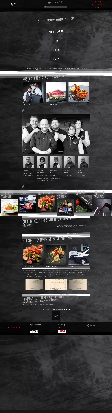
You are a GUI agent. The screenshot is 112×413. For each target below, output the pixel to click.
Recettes (56, 59)
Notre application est (56, 309)
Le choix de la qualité (52, 104)
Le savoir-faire (72, 104)
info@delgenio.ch (61, 327)
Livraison (71, 266)
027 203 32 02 (62, 324)
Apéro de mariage (51, 266)
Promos (56, 41)
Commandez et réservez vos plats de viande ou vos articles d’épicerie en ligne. (42, 301)
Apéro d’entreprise (29, 266)
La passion (26, 104)
